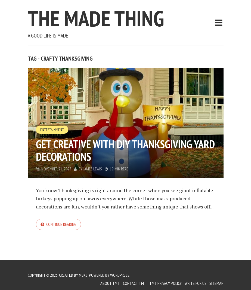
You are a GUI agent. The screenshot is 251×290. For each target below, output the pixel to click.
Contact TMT (134, 283)
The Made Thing (96, 18)
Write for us (195, 283)
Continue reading (61, 224)
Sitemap (216, 283)
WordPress (119, 275)
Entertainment (52, 129)
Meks (83, 275)
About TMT (110, 283)
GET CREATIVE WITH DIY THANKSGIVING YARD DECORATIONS (125, 150)
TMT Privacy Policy (165, 283)
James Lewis (92, 168)
